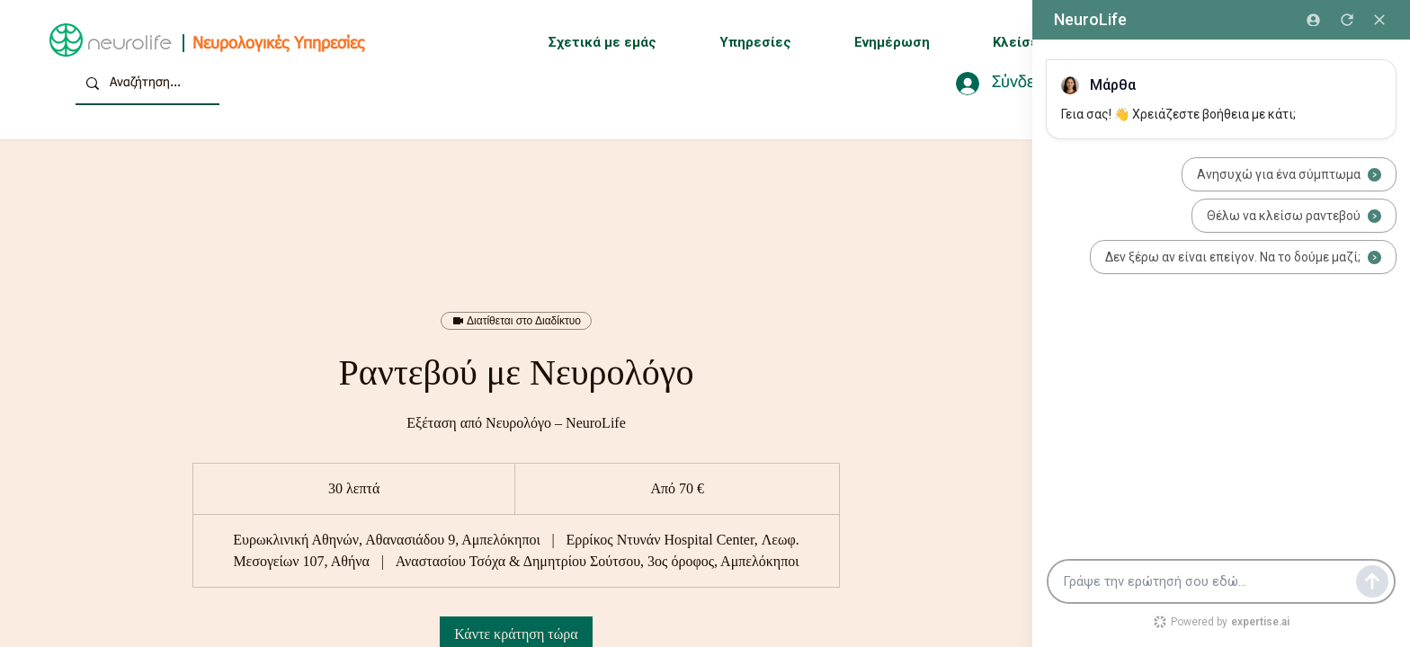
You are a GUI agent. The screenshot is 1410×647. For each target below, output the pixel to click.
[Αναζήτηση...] (146, 83)
